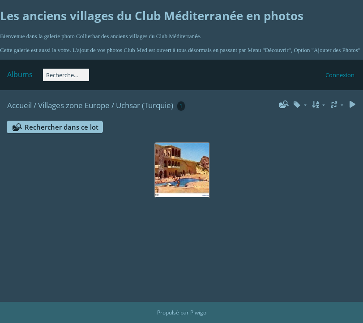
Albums (20, 74)
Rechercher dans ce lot (61, 126)
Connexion (339, 75)
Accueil (19, 105)
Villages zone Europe (74, 105)
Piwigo (198, 312)
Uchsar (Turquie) (144, 105)
